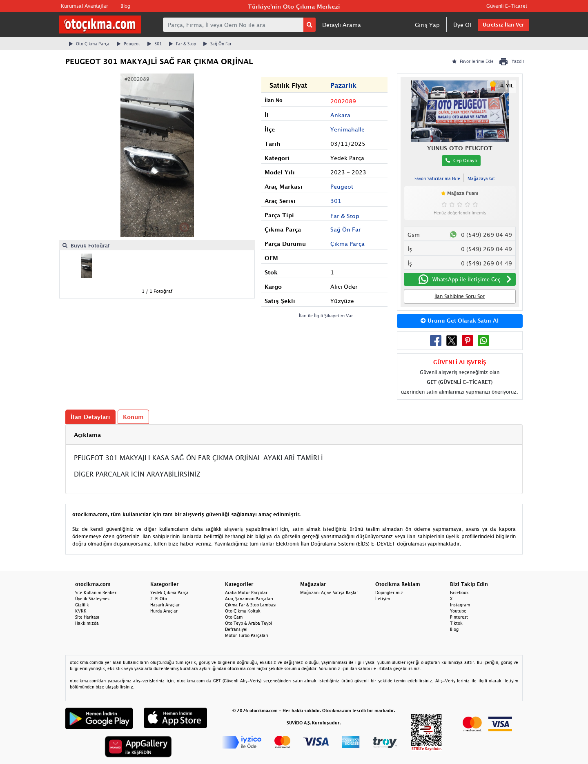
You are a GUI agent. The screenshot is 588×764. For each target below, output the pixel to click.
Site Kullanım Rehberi (96, 592)
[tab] (294, 435)
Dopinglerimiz (389, 592)
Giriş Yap (427, 24)
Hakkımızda (87, 623)
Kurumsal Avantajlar (84, 6)
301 (154, 43)
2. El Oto (158, 598)
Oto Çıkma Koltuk (243, 610)
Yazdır (511, 62)
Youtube (458, 610)
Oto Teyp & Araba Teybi (248, 623)
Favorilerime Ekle (473, 61)
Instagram (460, 604)
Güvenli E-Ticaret (506, 6)
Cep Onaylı (461, 160)
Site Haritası (87, 617)
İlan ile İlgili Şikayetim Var (326, 315)
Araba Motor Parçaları (247, 592)
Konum (133, 416)
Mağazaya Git (481, 178)
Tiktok (456, 623)
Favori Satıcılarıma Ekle (437, 178)
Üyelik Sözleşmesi (93, 598)
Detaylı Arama (341, 24)
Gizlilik (82, 604)
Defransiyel (236, 629)
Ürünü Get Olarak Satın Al (460, 320)
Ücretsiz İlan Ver (503, 25)
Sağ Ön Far (217, 43)
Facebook (459, 592)
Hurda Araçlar (164, 610)
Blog (125, 6)
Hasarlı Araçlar (165, 604)
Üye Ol (462, 24)
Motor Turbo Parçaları (246, 635)
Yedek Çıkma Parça (169, 592)
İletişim (382, 598)
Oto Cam (234, 617)
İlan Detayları (90, 416)
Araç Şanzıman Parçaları (249, 598)
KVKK (81, 610)
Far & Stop (182, 43)
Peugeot (128, 43)
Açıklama (87, 434)
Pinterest (459, 617)
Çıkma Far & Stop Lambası (250, 604)
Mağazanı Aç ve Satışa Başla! (329, 592)
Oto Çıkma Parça (89, 43)
